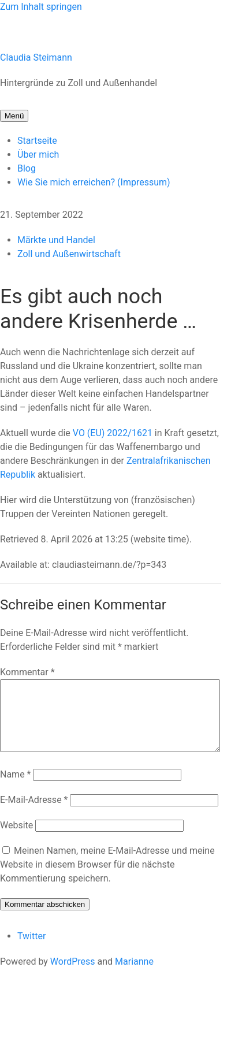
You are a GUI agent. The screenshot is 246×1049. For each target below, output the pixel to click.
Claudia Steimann (36, 57)
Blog (26, 168)
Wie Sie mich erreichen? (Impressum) (93, 182)
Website (16, 839)
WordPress (72, 975)
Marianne (134, 975)
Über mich (38, 154)
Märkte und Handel (56, 240)
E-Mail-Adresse (34, 813)
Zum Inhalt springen (41, 6)
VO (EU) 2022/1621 (112, 432)
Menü (14, 115)
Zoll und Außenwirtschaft (69, 253)
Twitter (31, 949)
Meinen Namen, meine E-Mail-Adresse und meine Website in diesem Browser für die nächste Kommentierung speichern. (107, 878)
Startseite (37, 140)
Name (15, 788)
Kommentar (27, 672)
